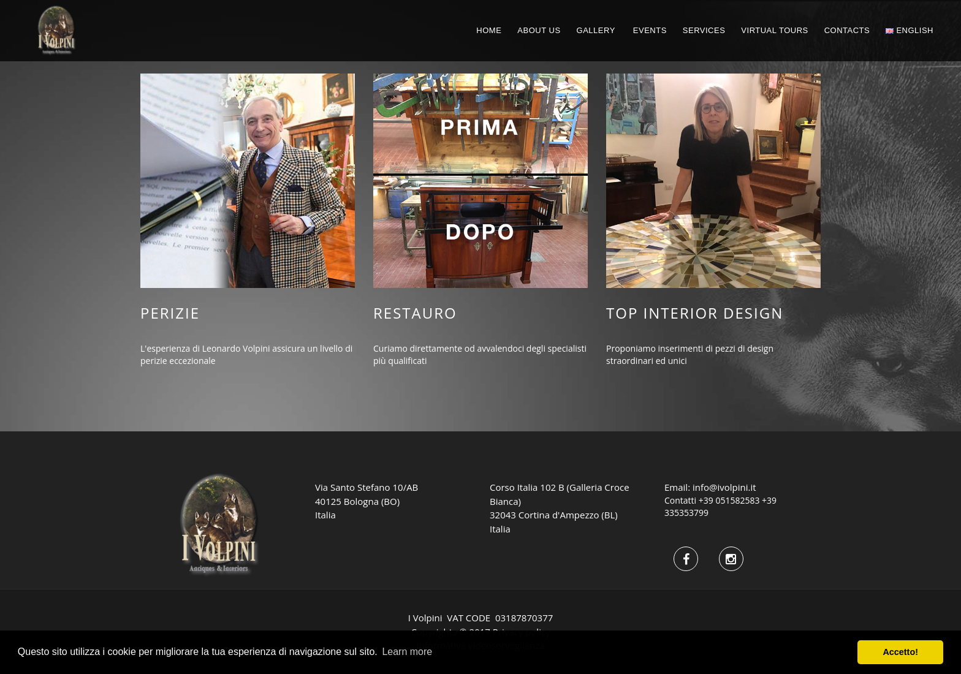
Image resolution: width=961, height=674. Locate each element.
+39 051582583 (729, 500)
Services (704, 30)
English (909, 30)
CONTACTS (847, 30)
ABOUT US (538, 30)
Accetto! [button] (900, 652)
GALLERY (596, 30)
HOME (488, 30)
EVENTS (650, 30)
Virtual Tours (774, 30)
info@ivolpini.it (724, 487)
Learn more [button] (407, 651)
